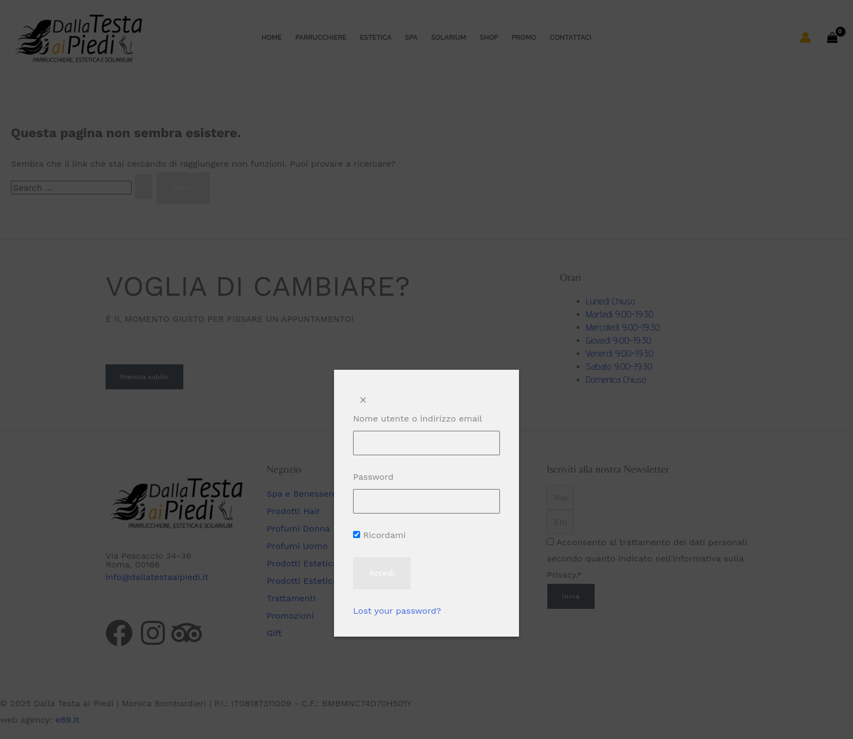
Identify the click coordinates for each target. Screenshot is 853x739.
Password (373, 477)
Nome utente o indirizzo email (417, 418)
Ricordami (379, 535)
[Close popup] (363, 400)
